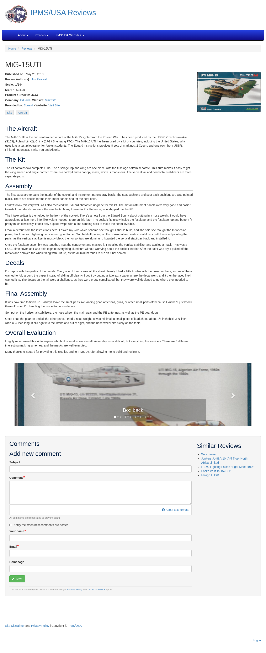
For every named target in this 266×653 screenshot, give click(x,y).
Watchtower (209, 454)
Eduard (25, 100)
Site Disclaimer (15, 625)
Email (13, 546)
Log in (257, 640)
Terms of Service (96, 589)
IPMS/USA (75, 625)
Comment (16, 477)
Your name (16, 531)
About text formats (175, 509)
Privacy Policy (74, 589)
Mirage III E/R (210, 475)
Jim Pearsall (39, 79)
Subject (14, 462)
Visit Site (50, 100)
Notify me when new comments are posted (39, 525)
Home (12, 48)
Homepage (16, 562)
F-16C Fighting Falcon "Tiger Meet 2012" (227, 467)
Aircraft (22, 112)
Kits (9, 112)
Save (16, 579)
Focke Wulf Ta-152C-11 (216, 471)
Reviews (26, 48)
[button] (133, 394)
